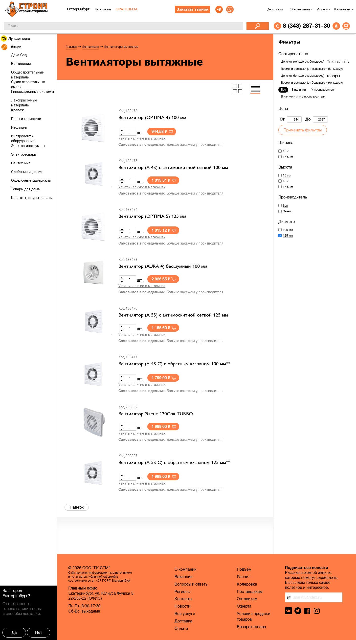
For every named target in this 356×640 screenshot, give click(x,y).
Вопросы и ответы (191, 584)
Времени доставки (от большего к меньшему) (312, 82)
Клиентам (342, 9)
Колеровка (247, 584)
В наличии (298, 89)
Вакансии (184, 576)
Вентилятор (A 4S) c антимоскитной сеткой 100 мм (173, 167)
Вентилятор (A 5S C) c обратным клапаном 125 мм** (174, 462)
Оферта (244, 606)
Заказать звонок (192, 10)
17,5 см (288, 157)
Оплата (181, 628)
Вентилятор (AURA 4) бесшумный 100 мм (162, 266)
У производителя (323, 89)
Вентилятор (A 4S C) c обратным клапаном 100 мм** (174, 364)
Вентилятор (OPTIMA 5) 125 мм (152, 216)
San (285, 205)
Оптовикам (247, 598)
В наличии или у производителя (303, 96)
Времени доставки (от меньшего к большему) (312, 69)
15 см (286, 175)
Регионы (182, 591)
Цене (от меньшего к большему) (302, 61)
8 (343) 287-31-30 (306, 25)
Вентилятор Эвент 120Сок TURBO (155, 414)
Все (283, 89)
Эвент (287, 211)
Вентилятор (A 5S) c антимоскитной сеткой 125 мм (173, 315)
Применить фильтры (303, 130)
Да (14, 632)
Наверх (77, 507)
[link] (219, 9)
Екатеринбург (15, 595)
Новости (182, 606)
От (291, 119)
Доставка (275, 9)
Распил (243, 576)
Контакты (103, 9)
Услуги (322, 9)
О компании (299, 9)
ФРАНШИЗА (126, 9)
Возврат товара (251, 626)
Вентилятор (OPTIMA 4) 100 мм (152, 117)
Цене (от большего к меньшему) (302, 75)
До (316, 119)
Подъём (244, 569)
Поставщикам (250, 591)
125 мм (288, 235)
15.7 (286, 151)
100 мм (288, 230)
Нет (38, 632)
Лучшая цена (15, 38)
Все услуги (185, 613)
